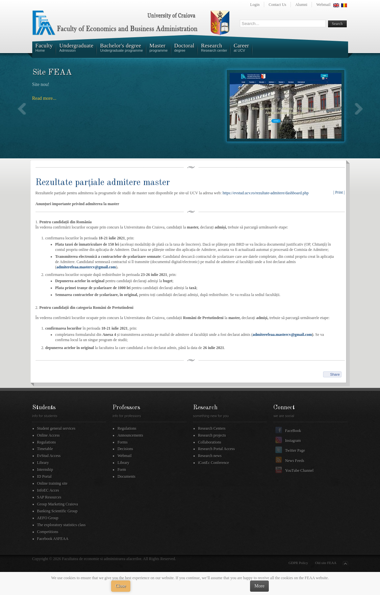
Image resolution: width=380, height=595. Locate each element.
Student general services (56, 428)
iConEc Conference (213, 462)
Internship (45, 469)
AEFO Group (48, 518)
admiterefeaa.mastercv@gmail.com (86, 267)
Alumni (301, 4)
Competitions (48, 531)
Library (43, 462)
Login (255, 4)
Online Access (48, 435)
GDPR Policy (298, 563)
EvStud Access (49, 455)
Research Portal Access (216, 448)
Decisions (125, 448)
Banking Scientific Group (57, 511)
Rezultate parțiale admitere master (103, 182)
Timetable (45, 448)
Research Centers (212, 428)
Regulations (46, 442)
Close (120, 585)
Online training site (52, 483)
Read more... (44, 98)
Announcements (130, 435)
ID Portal (44, 476)
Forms (122, 442)
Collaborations (209, 442)
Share (335, 374)
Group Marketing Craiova (57, 504)
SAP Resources (49, 497)
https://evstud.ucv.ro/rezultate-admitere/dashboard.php (265, 193)
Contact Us (277, 4)
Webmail (323, 4)
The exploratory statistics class (61, 525)
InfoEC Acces (48, 490)
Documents (126, 476)
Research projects (212, 435)
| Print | (338, 192)
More (259, 585)
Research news (210, 455)
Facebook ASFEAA (53, 538)
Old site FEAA (326, 563)
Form (121, 469)
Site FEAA (52, 72)
